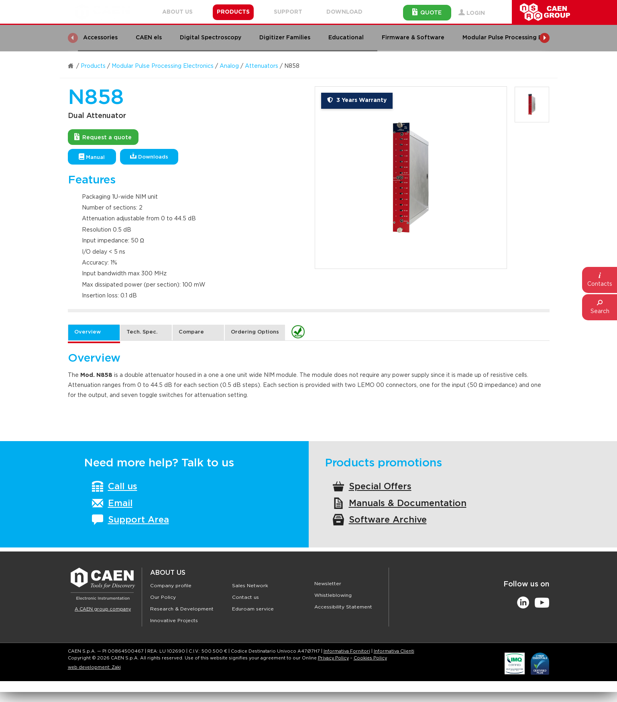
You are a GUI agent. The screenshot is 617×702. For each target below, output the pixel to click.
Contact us (245, 597)
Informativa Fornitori (347, 651)
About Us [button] (177, 12)
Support (288, 12)
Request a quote (103, 136)
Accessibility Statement (343, 606)
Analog (229, 66)
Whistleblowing (333, 595)
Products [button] (233, 12)
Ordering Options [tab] (255, 332)
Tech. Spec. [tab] (141, 332)
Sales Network (250, 585)
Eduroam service (253, 608)
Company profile (170, 585)
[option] (411, 178)
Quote (427, 12)
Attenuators (261, 66)
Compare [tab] (191, 332)
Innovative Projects (174, 620)
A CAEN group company (103, 609)
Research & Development (182, 608)
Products (93, 66)
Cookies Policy (370, 658)
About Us (167, 573)
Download (344, 12)
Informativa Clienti (394, 651)
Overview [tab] (87, 332)
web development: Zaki (94, 667)
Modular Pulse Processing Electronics (163, 66)
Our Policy (163, 597)
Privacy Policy (333, 658)
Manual (92, 156)
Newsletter (327, 583)
